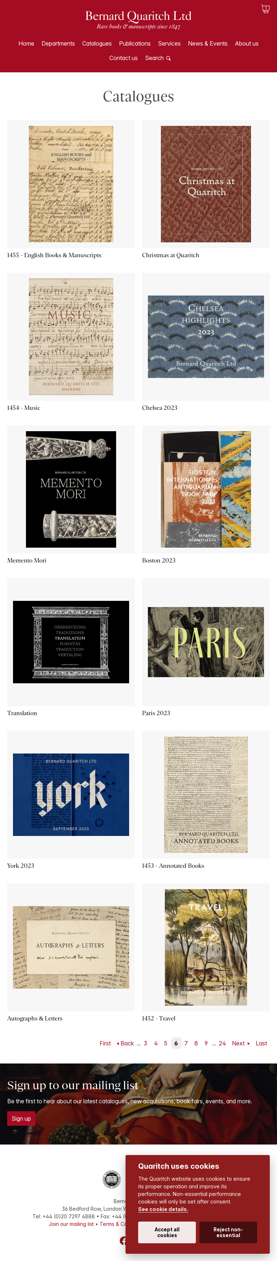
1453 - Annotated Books (173, 865)
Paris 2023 (156, 713)
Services (169, 43)
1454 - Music (23, 407)
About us (247, 43)
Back (127, 1043)
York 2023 (20, 865)
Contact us (123, 57)
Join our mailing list (71, 1224)
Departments (58, 43)
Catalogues (97, 43)
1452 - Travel (158, 1018)
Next (239, 1043)
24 (222, 1043)
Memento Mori (27, 560)
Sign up (21, 1118)
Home (26, 43)
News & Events (208, 43)
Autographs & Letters (34, 1018)
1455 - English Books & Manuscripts (54, 255)
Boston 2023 (159, 560)
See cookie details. (163, 1209)
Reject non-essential (228, 1232)
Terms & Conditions (123, 1224)
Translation (22, 713)
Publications (135, 43)
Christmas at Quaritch (170, 255)
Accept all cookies (167, 1232)
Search (154, 57)
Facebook (124, 1240)
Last (261, 1043)
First (105, 1043)
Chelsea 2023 (159, 407)
